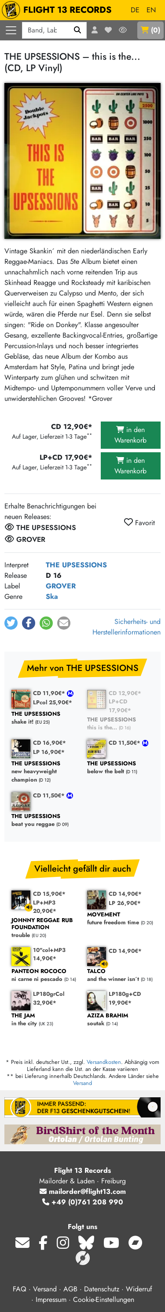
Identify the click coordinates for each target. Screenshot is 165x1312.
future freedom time (120, 918)
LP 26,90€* (125, 903)
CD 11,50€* (125, 743)
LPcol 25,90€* (52, 702)
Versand (82, 1083)
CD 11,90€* (50, 693)
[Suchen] (78, 30)
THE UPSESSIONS (76, 565)
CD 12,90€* (125, 693)
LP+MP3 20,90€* (44, 906)
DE (135, 10)
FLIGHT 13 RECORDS (59, 10)
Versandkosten (104, 1062)
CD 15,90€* (49, 894)
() (150, 30)
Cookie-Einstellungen (103, 1299)
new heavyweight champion (44, 772)
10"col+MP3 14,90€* (49, 954)
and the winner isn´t (120, 975)
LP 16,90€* (49, 752)
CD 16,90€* (49, 743)
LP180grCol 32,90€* (48, 998)
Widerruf (139, 1289)
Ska (52, 596)
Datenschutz (101, 1289)
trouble (44, 928)
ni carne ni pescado (44, 975)
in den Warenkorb (130, 435)
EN (151, 10)
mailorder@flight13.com (83, 1191)
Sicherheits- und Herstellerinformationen (126, 626)
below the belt (120, 767)
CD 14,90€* (125, 894)
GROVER (61, 586)
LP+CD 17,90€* (120, 705)
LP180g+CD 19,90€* (125, 998)
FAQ (19, 1289)
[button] (11, 623)
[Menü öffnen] (11, 30)
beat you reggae (44, 820)
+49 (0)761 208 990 (82, 1202)
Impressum (51, 1299)
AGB (70, 1289)
